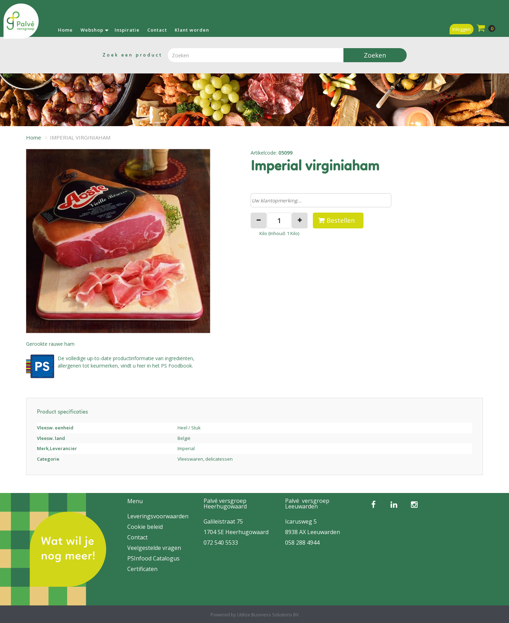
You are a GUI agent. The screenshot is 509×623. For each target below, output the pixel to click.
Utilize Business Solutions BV (268, 614)
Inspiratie (127, 30)
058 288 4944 (302, 542)
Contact (157, 30)
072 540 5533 (221, 542)
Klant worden (192, 30)
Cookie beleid (145, 527)
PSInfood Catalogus (153, 558)
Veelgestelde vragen (154, 548)
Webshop (91, 30)
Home (65, 30)
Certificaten (142, 569)
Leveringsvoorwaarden (157, 516)
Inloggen (461, 29)
